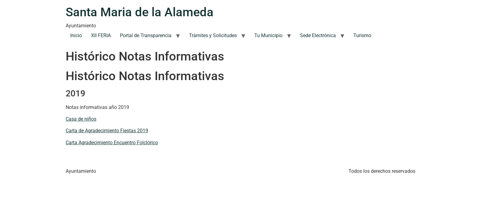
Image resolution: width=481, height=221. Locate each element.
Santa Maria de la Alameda (140, 12)
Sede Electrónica (318, 35)
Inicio (76, 35)
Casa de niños (81, 119)
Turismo (362, 35)
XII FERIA (101, 35)
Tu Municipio (268, 35)
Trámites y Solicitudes (213, 35)
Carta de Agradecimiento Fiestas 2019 (107, 131)
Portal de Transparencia (145, 35)
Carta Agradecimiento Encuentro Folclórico (112, 142)
